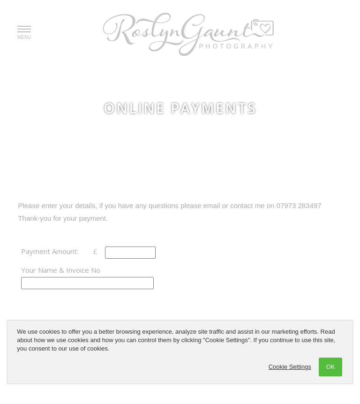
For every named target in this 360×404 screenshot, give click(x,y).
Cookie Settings (290, 366)
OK (330, 366)
